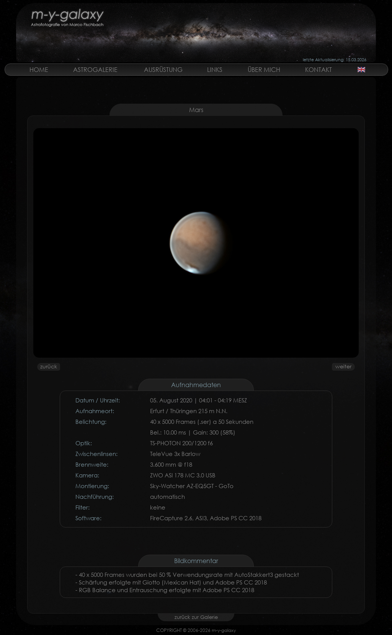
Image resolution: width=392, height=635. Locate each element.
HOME (38, 69)
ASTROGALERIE (95, 69)
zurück (48, 366)
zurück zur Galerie (196, 617)
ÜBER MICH (264, 69)
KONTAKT (318, 69)
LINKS (214, 69)
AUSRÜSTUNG (163, 69)
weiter (343, 366)
